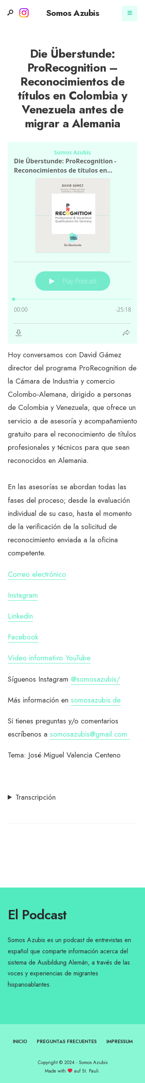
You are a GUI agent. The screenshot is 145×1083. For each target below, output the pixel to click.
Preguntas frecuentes (67, 1041)
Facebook (23, 637)
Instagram (23, 595)
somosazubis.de (96, 700)
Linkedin (20, 616)
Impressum (119, 1041)
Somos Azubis (72, 13)
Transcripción (35, 797)
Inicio (20, 1041)
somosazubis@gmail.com (90, 734)
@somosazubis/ (95, 679)
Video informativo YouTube (49, 658)
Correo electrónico (37, 574)
